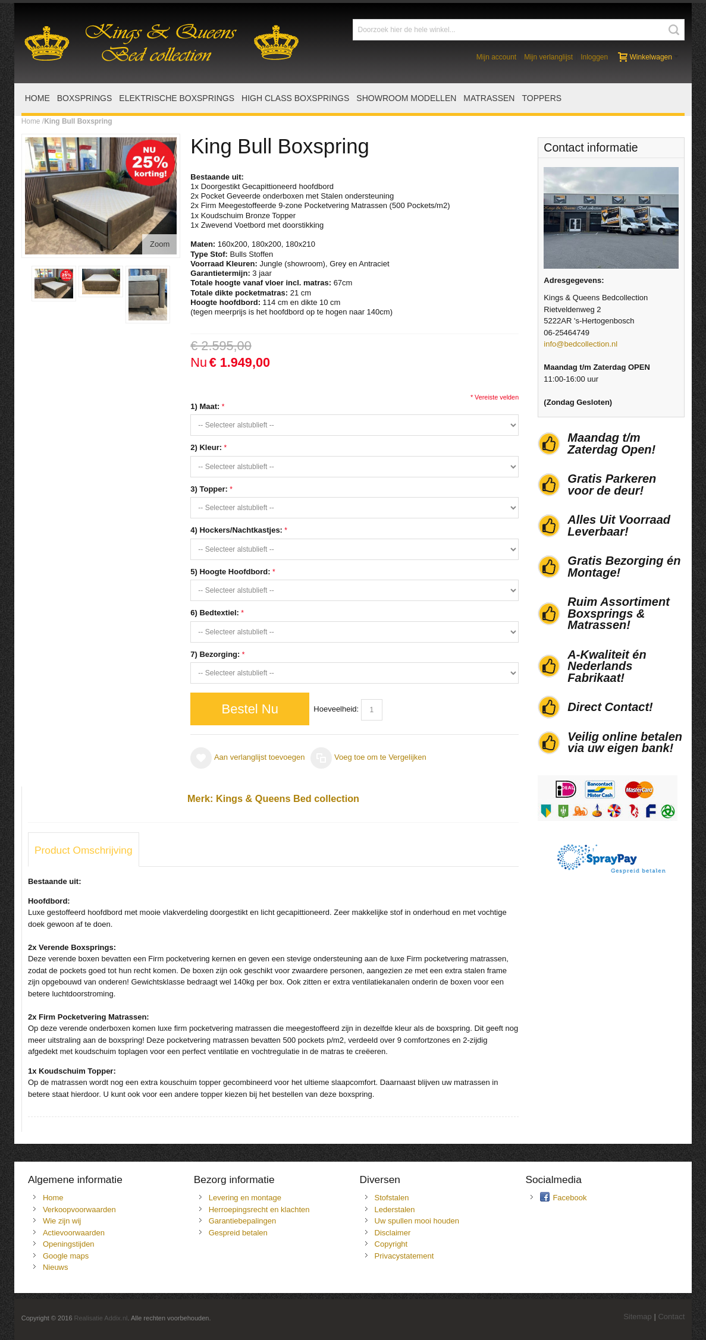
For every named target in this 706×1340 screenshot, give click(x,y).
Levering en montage (245, 1197)
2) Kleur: (206, 447)
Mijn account (496, 57)
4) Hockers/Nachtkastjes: (236, 530)
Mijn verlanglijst (548, 57)
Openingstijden (69, 1244)
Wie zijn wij (62, 1220)
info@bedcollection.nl (580, 343)
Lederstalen (395, 1209)
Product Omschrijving (83, 850)
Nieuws (55, 1267)
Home (30, 121)
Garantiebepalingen (242, 1220)
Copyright (391, 1244)
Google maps (66, 1255)
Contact (671, 1316)
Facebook (569, 1197)
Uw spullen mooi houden (417, 1220)
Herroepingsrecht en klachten (259, 1209)
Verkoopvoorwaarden (79, 1209)
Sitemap (637, 1316)
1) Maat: (204, 406)
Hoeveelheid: (336, 708)
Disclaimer (393, 1232)
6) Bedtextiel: (214, 612)
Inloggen (594, 57)
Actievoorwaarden (74, 1232)
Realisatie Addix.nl (101, 1318)
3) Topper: (209, 489)
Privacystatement (404, 1255)
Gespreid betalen (238, 1232)
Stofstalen (392, 1197)
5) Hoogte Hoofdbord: (230, 571)
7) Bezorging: (215, 654)
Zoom (160, 244)
